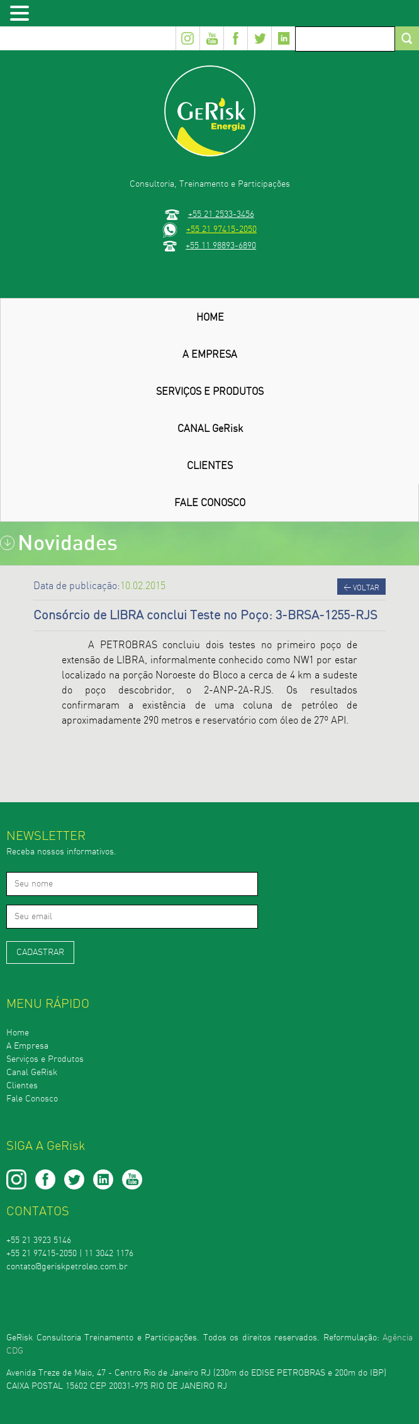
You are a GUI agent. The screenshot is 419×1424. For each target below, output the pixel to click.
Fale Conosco (32, 1099)
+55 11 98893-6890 (221, 245)
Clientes (22, 1085)
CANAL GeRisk (210, 429)
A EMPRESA (209, 355)
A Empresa (27, 1046)
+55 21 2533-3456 (221, 214)
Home (17, 1033)
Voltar (361, 587)
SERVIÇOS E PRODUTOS (210, 392)
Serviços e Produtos (45, 1059)
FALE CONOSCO (209, 503)
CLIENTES (210, 466)
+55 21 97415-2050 (221, 229)
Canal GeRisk (31, 1072)
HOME (210, 317)
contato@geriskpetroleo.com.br (67, 1266)
